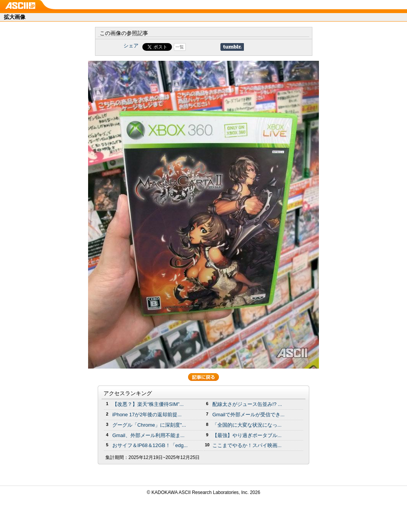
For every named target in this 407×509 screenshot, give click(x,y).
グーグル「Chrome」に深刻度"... (149, 425)
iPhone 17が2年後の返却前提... (147, 414)
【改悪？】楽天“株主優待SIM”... (147, 404)
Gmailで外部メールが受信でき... (248, 414)
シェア (130, 45)
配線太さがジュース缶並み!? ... (247, 404)
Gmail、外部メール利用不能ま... (148, 435)
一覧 (179, 47)
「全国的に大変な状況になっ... (247, 425)
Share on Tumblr (232, 47)
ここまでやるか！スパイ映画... (247, 445)
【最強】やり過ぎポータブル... (247, 435)
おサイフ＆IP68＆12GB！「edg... (150, 445)
